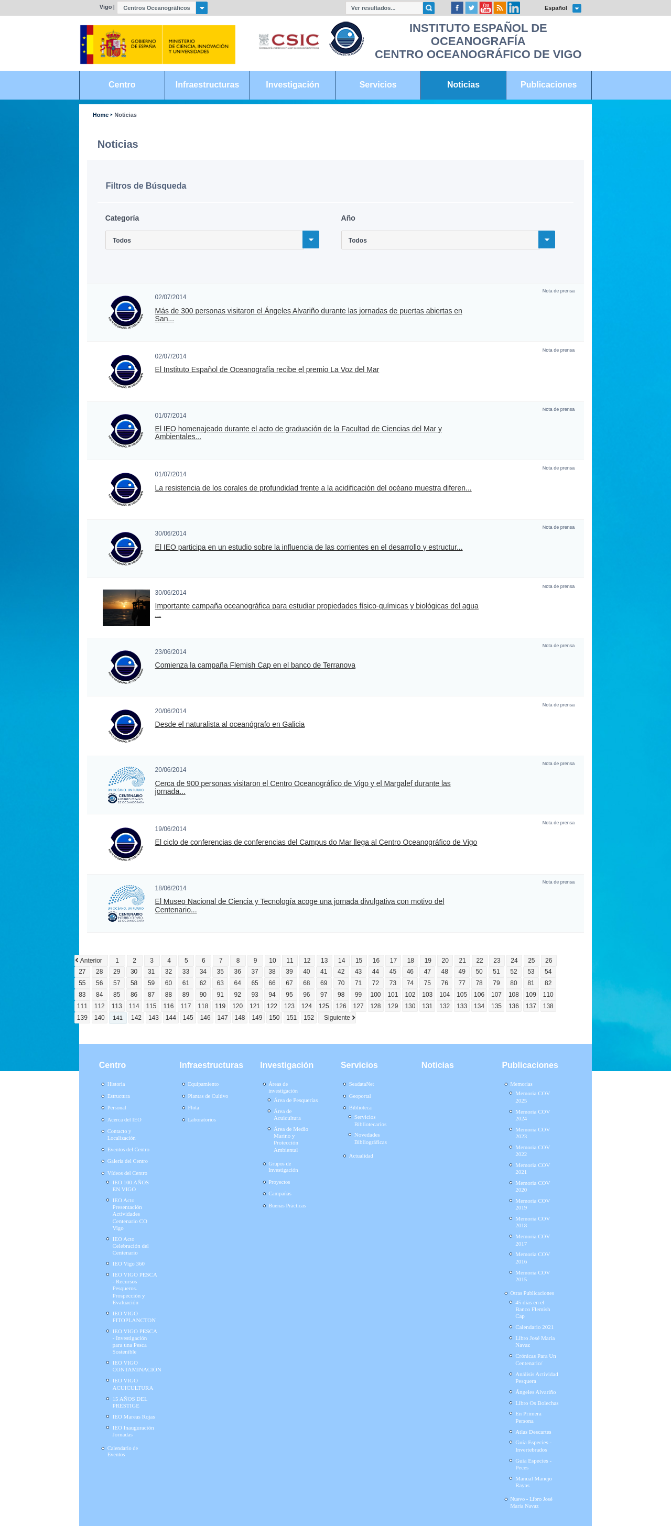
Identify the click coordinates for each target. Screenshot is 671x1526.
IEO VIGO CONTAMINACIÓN (137, 1365)
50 (478, 971)
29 (116, 971)
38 (271, 971)
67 (289, 983)
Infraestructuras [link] (208, 84)
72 (375, 983)
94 (271, 994)
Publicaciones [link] (549, 84)
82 (548, 983)
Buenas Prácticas (287, 1205)
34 (203, 971)
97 (323, 994)
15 (358, 960)
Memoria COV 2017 (532, 1239)
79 (496, 983)
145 (188, 1018)
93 (254, 994)
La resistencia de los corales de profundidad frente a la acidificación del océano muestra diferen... (313, 488)
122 (272, 1006)
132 (444, 1006)
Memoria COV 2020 (532, 1186)
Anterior (91, 960)
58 (134, 983)
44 (375, 971)
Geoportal (360, 1096)
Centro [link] (122, 84)
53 (530, 971)
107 (496, 994)
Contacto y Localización (121, 1134)
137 (531, 1006)
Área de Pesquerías (296, 1100)
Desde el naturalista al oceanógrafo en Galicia (230, 724)
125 (324, 1006)
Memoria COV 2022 (532, 1150)
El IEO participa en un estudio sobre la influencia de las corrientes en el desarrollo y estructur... (309, 547)
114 (134, 1006)
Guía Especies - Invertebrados (533, 1445)
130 (410, 1006)
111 (82, 1006)
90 (203, 994)
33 (185, 971)
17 (393, 960)
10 (272, 960)
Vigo (106, 7)
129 (392, 1006)
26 (548, 960)
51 (496, 971)
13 (324, 960)
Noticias (125, 115)
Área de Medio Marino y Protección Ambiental (291, 1139)
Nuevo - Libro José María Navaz (531, 1502)
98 (341, 994)
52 (513, 971)
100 (376, 994)
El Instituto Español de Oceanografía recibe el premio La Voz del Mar (267, 370)
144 (171, 1018)
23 (496, 960)
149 (257, 1018)
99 (358, 994)
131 (427, 1006)
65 (254, 983)
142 (136, 1018)
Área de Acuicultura (287, 1114)
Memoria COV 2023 (532, 1132)
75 (427, 983)
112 (99, 1006)
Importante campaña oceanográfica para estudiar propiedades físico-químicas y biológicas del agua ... (317, 610)
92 (237, 994)
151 (291, 1018)
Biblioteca (360, 1107)
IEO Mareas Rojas (134, 1416)
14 (341, 960)
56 (99, 983)
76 (444, 983)
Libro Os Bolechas (536, 1403)
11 (289, 960)
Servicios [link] (378, 84)
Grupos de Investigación (283, 1167)
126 (341, 1006)
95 (289, 994)
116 (168, 1006)
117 (185, 1006)
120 (237, 1006)
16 (376, 960)
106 (479, 994)
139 (82, 1018)
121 (255, 1006)
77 (461, 983)
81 (530, 983)
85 (116, 994)
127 (358, 1006)
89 (185, 994)
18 (410, 960)
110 (548, 994)
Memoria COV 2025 (532, 1096)
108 (513, 994)
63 (220, 983)
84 (99, 994)
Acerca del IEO (124, 1119)
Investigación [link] (292, 84)
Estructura (118, 1096)
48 (444, 971)
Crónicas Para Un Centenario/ (535, 1359)
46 (410, 971)
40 (306, 971)
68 (306, 983)
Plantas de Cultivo (208, 1096)
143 (153, 1018)
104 (444, 994)
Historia (116, 1084)
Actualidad (361, 1156)
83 (82, 994)
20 (445, 960)
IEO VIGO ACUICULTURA (133, 1383)
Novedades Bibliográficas (370, 1137)
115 (151, 1006)
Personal (116, 1107)
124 (306, 1006)
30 (134, 971)
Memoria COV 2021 (532, 1168)
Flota (193, 1107)
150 (274, 1018)
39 (289, 971)
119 (220, 1006)
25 (531, 960)
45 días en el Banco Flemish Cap (532, 1309)
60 (168, 983)
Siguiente (337, 1018)
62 (203, 983)
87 (151, 994)
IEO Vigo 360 (129, 1263)
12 (307, 960)
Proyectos (279, 1182)
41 (323, 971)
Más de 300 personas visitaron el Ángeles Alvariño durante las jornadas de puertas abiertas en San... (308, 315)
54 (548, 971)
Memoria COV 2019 (532, 1204)
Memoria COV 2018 (532, 1221)
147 (223, 1018)
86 (134, 994)
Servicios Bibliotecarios (370, 1120)
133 (462, 1006)
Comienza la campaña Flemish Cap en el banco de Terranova (255, 665)
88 (168, 994)
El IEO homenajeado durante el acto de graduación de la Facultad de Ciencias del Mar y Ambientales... (298, 433)
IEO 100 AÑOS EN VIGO (131, 1185)
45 (392, 971)
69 (323, 983)
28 (99, 971)
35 (220, 971)
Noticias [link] (463, 84)
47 (427, 971)
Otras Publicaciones (532, 1293)
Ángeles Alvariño (535, 1392)
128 (376, 1006)
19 (428, 960)
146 (205, 1018)
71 (358, 983)
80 (513, 983)
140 (99, 1018)
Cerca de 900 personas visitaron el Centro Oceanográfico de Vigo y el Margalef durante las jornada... (303, 787)
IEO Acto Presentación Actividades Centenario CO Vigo (130, 1214)
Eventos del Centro (128, 1149)
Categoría (122, 218)
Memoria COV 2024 (532, 1114)
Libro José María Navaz (535, 1341)
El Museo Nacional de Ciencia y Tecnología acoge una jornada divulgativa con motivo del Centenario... (300, 905)
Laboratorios (202, 1119)
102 (410, 994)
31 (151, 971)
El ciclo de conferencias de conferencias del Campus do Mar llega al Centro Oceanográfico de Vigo (316, 842)
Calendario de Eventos (122, 1451)
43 (358, 971)
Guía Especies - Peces (533, 1463)
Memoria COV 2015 (532, 1275)
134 (479, 1006)
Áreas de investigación (283, 1087)
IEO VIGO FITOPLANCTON (134, 1316)
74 (410, 983)
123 (289, 1006)
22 (479, 960)
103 (427, 994)
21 (462, 960)
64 (237, 983)
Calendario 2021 (534, 1327)
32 (168, 971)
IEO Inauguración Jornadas (133, 1430)
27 (82, 971)
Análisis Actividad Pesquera (536, 1377)
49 (461, 971)
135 (496, 1006)
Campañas (279, 1193)
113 (117, 1006)
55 (82, 983)
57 (116, 983)
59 (151, 983)
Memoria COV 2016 (532, 1257)
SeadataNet (361, 1084)
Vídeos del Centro (127, 1173)
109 (531, 994)
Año (348, 218)
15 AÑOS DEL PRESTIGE (130, 1402)
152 (309, 1018)
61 (185, 983)
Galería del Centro (127, 1161)
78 (478, 983)
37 (254, 971)
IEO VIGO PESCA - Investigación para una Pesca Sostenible (135, 1341)
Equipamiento (203, 1084)
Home (101, 115)
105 (462, 994)
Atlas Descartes (533, 1432)
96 (306, 994)
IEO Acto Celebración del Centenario (131, 1246)
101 (392, 994)
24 (514, 960)
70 (341, 983)
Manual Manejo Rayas (533, 1481)
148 (240, 1018)
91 (220, 994)
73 (392, 983)
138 (548, 1006)
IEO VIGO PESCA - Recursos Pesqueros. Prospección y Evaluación (135, 1288)
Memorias (521, 1084)
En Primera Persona (528, 1416)
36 (237, 971)
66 (271, 983)
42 (341, 971)
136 (513, 1006)
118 (203, 1006)
